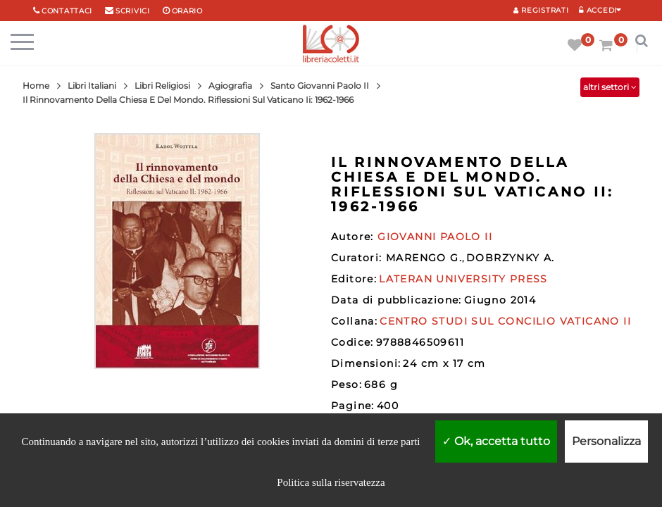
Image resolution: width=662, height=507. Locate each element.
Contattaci (67, 10)
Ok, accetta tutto (496, 441)
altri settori (610, 87)
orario (187, 10)
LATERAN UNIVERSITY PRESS (463, 279)
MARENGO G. (424, 257)
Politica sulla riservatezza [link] (331, 482)
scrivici (132, 10)
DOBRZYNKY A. (510, 257)
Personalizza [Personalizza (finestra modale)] (606, 441)
